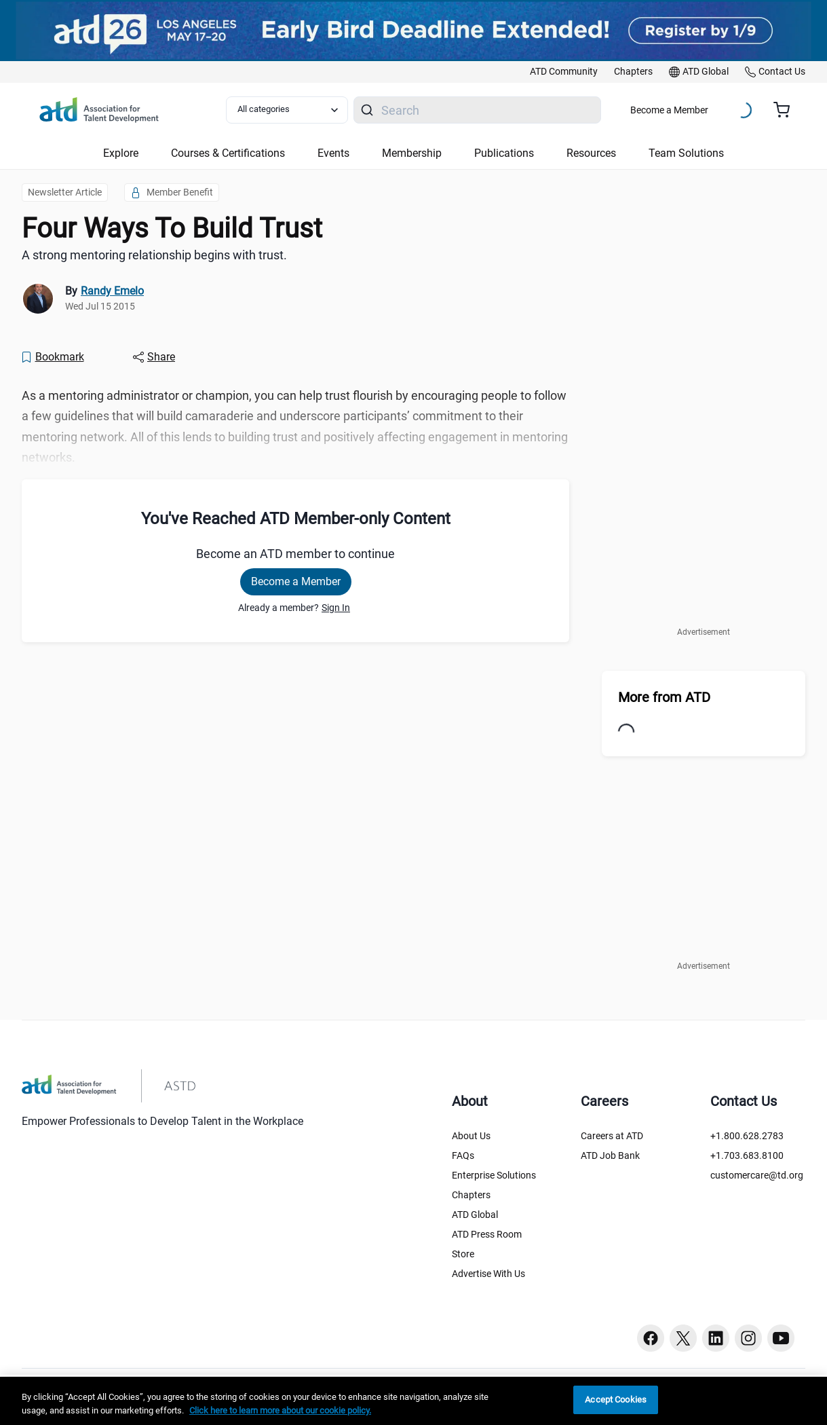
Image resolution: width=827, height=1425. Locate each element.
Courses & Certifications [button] (228, 153)
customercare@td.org (756, 1175)
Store (463, 1253)
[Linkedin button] (715, 1338)
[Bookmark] (52, 357)
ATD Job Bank (610, 1155)
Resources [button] (591, 153)
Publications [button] (504, 153)
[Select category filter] (287, 110)
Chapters (471, 1194)
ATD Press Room (487, 1234)
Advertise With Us (488, 1273)
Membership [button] (412, 153)
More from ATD (664, 697)
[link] (564, 72)
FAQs (463, 1155)
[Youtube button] (780, 1338)
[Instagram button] (748, 1338)
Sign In (336, 607)
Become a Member (669, 110)
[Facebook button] (650, 1338)
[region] (413, 1401)
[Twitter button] (683, 1338)
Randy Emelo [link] (112, 290)
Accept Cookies (616, 1399)
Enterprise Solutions (494, 1175)
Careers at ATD (612, 1135)
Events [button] (333, 153)
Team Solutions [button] (686, 153)
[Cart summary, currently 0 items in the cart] (786, 110)
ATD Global (475, 1214)
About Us (471, 1135)
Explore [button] (120, 153)
